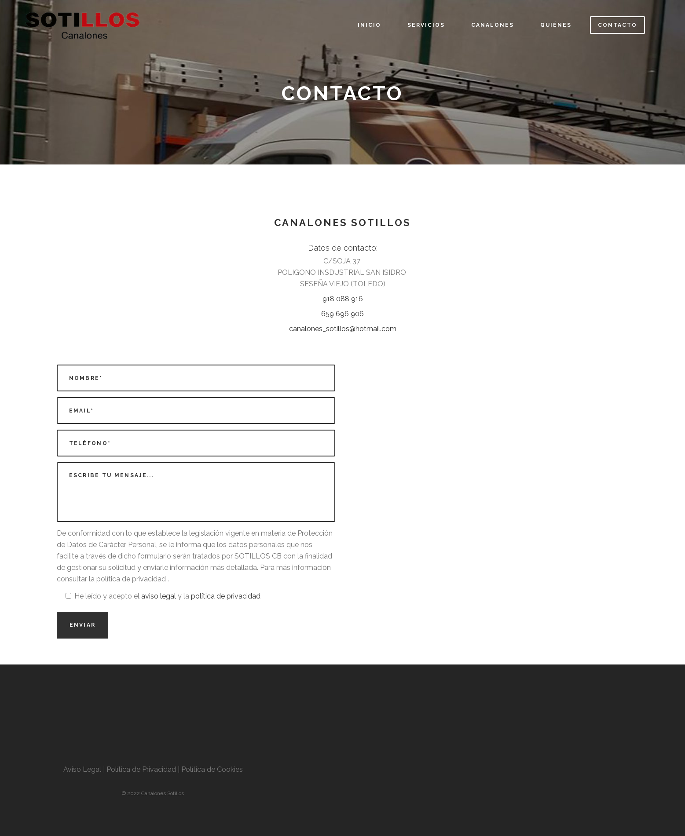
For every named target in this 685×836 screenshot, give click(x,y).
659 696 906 (342, 314)
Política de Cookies (212, 769)
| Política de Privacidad (139, 769)
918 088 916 (342, 299)
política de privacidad (225, 596)
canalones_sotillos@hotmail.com (342, 329)
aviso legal (158, 596)
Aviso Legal (83, 769)
